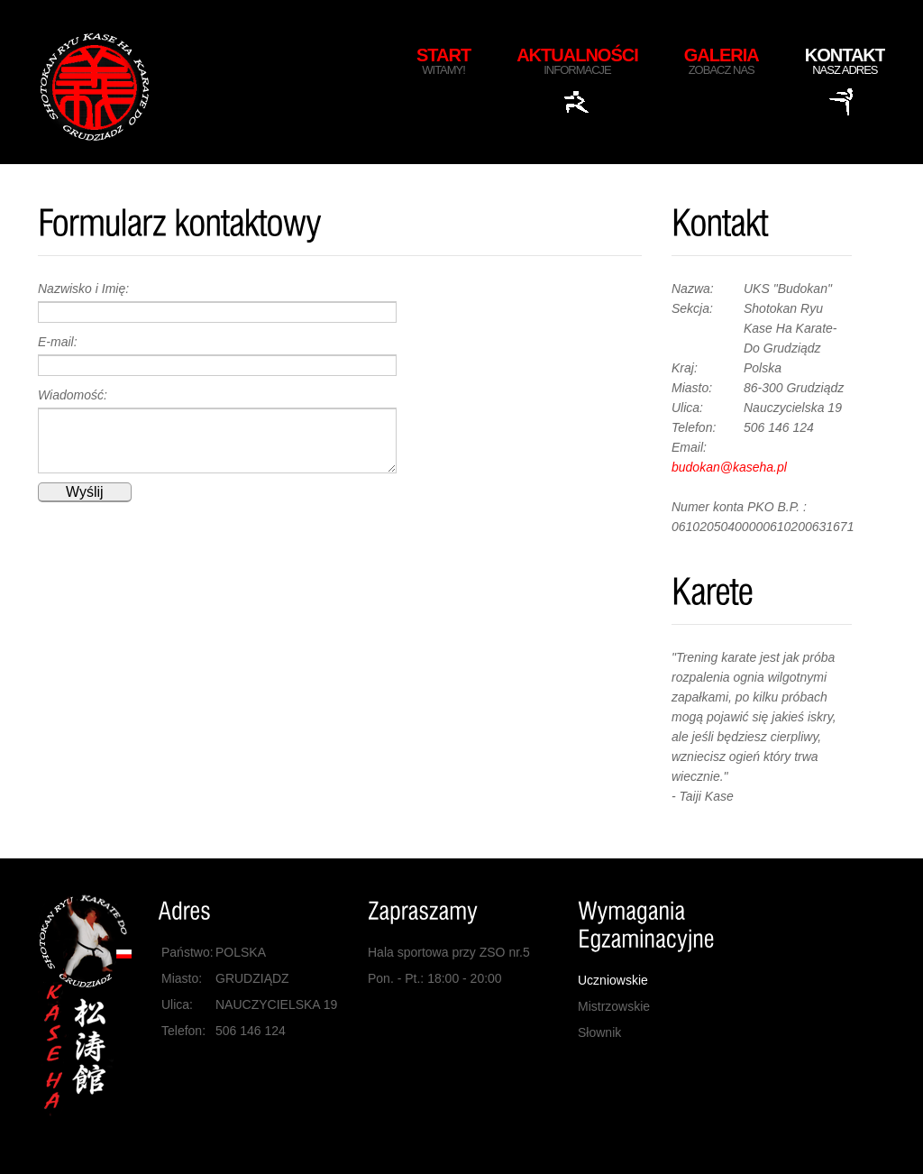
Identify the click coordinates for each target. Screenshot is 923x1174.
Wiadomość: (72, 395)
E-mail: (58, 342)
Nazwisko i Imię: (83, 288)
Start (443, 61)
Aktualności (577, 61)
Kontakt (845, 61)
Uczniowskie (613, 980)
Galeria (721, 61)
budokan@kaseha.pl (729, 467)
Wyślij (85, 492)
